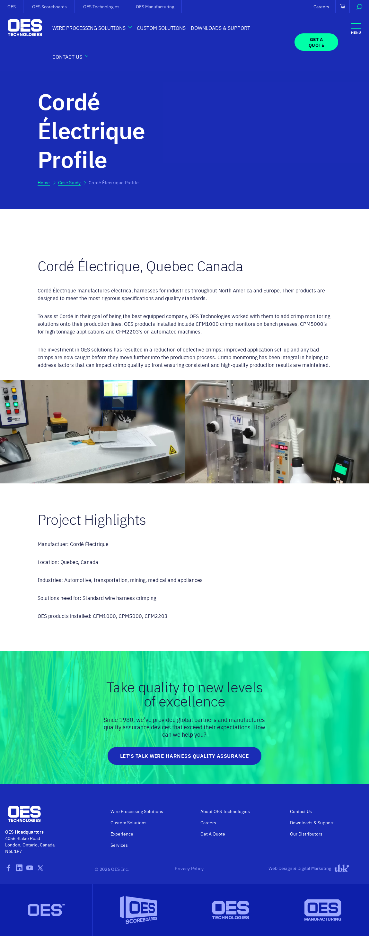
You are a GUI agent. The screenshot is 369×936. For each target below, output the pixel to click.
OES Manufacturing (155, 6)
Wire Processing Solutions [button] (89, 27)
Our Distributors (306, 833)
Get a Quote (316, 42)
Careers (321, 6)
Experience (121, 833)
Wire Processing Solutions (136, 811)
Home (44, 182)
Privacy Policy (189, 868)
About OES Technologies (225, 811)
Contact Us (301, 811)
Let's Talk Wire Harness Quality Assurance (184, 755)
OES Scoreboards (49, 6)
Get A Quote (212, 833)
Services (119, 845)
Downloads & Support (220, 27)
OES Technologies (101, 6)
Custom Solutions (161, 27)
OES (11, 6)
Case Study (69, 182)
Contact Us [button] (67, 56)
